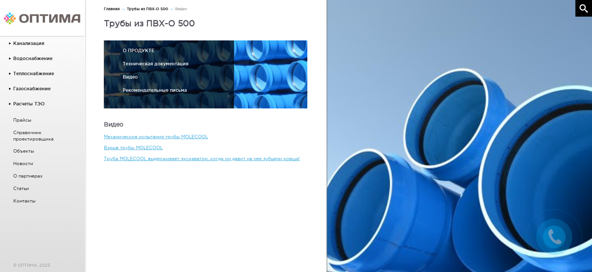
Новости (23, 163)
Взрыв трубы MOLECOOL (133, 147)
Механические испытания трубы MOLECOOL (156, 136)
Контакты (24, 201)
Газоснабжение (32, 88)
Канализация (28, 43)
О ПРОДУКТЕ (138, 50)
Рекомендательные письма (155, 90)
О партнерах (28, 176)
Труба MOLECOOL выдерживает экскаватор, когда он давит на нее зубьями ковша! (202, 158)
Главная (112, 9)
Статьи (21, 188)
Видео (130, 76)
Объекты (23, 151)
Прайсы (22, 120)
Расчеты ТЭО (29, 103)
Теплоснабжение (33, 73)
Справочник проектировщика (33, 136)
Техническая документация (155, 63)
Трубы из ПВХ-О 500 (147, 9)
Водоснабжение (32, 58)
